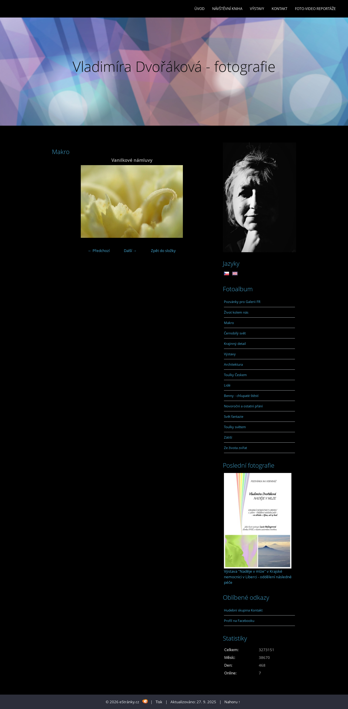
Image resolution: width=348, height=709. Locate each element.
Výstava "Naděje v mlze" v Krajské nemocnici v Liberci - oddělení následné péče (258, 577)
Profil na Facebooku (239, 620)
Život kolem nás (236, 312)
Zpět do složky (163, 250)
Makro (229, 322)
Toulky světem (235, 427)
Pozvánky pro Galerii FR (242, 301)
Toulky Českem (235, 375)
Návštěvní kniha (227, 8)
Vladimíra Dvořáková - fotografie (174, 66)
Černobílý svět (235, 333)
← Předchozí (99, 250)
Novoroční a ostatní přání (243, 406)
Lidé (227, 385)
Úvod (199, 8)
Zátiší (228, 437)
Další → (130, 250)
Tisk (159, 701)
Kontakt (279, 8)
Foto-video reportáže (315, 8)
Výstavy (257, 8)
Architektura (233, 364)
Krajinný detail (235, 343)
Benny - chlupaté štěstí (241, 395)
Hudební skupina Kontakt (243, 610)
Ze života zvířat (235, 447)
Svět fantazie (233, 416)
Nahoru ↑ (232, 701)
